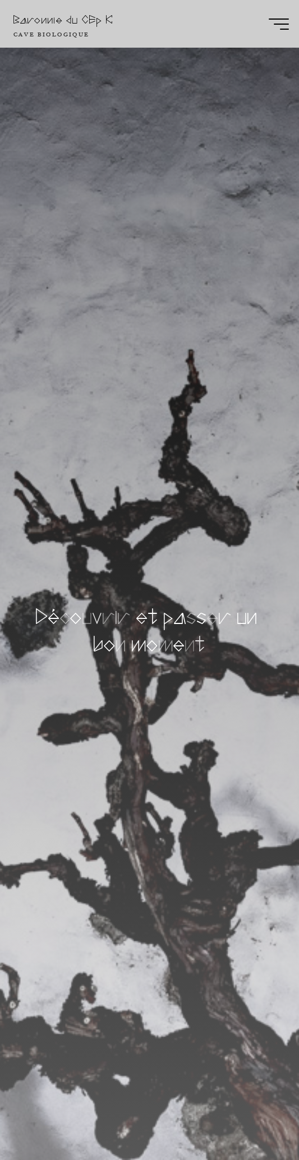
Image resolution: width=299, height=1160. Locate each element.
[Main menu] (279, 24)
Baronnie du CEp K (63, 20)
